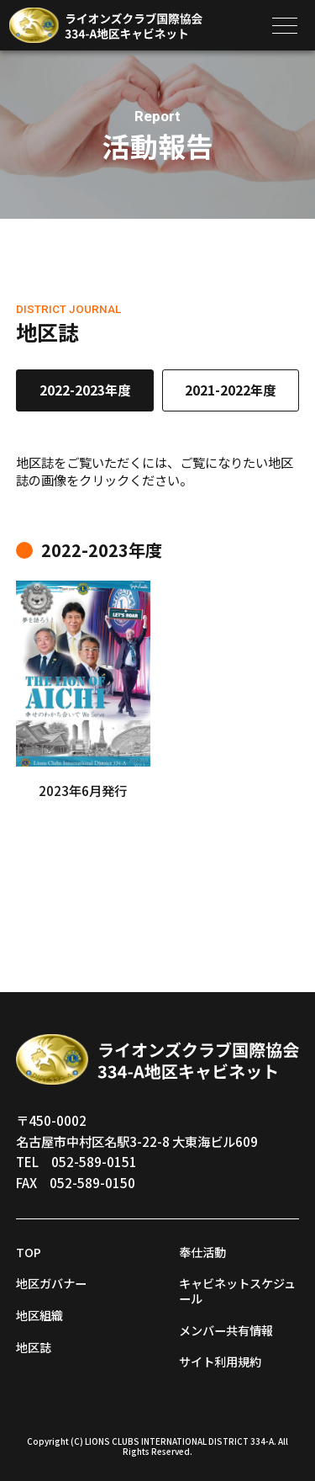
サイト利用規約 (223, 1360)
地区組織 (41, 1314)
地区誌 (35, 1346)
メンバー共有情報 (229, 1329)
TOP (29, 1251)
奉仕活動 (204, 1251)
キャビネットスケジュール (235, 1290)
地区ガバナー (54, 1282)
